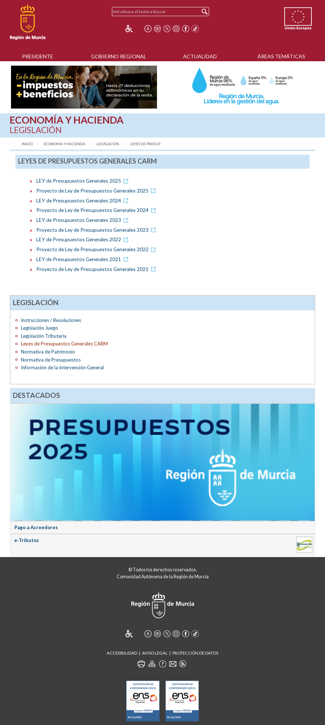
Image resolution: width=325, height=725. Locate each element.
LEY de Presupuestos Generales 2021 (83, 259)
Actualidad (200, 56)
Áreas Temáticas (281, 56)
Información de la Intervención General (62, 367)
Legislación (107, 144)
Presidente (37, 56)
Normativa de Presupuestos (51, 360)
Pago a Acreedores (36, 527)
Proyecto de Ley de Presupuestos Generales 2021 (97, 269)
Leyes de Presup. (145, 144)
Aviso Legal (155, 653)
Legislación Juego (39, 328)
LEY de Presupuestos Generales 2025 (83, 180)
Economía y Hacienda (64, 144)
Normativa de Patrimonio (48, 352)
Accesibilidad (122, 653)
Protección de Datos (195, 653)
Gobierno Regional (118, 56)
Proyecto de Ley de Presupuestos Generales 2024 (97, 210)
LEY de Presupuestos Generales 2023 (83, 220)
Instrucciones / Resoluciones (51, 320)
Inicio (27, 144)
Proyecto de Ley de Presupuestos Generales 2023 (97, 230)
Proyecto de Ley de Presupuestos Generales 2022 (97, 249)
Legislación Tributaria (43, 336)
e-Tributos (26, 540)
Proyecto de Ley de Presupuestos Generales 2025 (97, 190)
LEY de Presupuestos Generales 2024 (83, 200)
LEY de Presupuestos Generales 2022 (83, 239)
